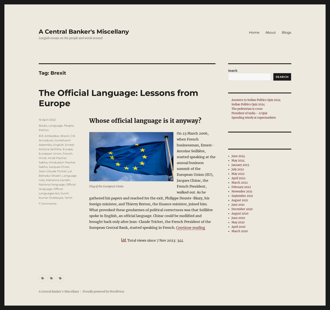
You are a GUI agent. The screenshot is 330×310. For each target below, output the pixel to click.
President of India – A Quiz (249, 113)
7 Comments (47, 203)
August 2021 (240, 200)
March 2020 (240, 231)
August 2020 (240, 213)
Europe (68, 149)
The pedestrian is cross (247, 109)
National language (52, 184)
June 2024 (238, 156)
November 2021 (242, 191)
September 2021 (242, 196)
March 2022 (240, 182)
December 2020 (242, 209)
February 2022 (241, 187)
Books (43, 125)
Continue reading (190, 227)
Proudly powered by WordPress (103, 291)
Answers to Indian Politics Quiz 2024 (256, 100)
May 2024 (238, 160)
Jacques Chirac (59, 166)
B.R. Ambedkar (49, 136)
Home (254, 32)
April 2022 (238, 178)
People (69, 125)
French (67, 153)
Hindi (43, 158)
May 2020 (238, 222)
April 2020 (238, 227)
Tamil (68, 197)
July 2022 (238, 169)
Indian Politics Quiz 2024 (248, 104)
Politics (44, 130)
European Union (50, 153)
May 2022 (238, 174)
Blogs (286, 32)
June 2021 (238, 205)
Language (55, 125)
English (58, 144)
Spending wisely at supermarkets (254, 117)
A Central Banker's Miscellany (84, 31)
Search (232, 71)
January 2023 (240, 165)
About (270, 32)
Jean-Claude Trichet (53, 171)
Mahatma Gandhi (58, 180)
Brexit (65, 136)
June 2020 (238, 218)
